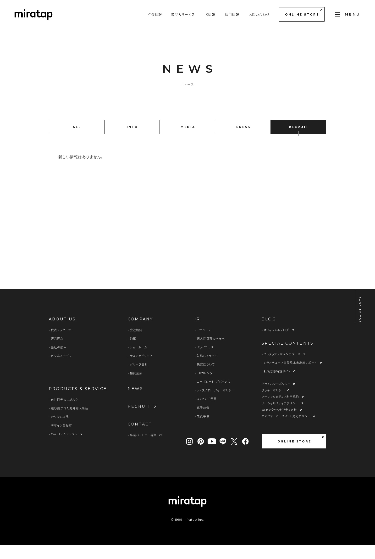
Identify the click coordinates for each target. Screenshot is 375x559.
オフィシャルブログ (276, 344)
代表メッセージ (61, 344)
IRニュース (204, 344)
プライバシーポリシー (276, 398)
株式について (206, 379)
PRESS (243, 127)
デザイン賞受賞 (61, 440)
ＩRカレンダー (206, 387)
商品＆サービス (183, 14)
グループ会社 (139, 379)
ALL (77, 127)
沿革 (133, 353)
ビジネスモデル (61, 370)
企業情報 (155, 14)
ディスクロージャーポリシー (216, 404)
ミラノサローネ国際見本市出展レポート (290, 377)
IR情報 (209, 14)
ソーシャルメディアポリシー (280, 417)
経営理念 (57, 353)
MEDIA (188, 127)
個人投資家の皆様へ (211, 353)
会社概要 (136, 344)
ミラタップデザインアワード (282, 368)
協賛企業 (136, 387)
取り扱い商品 (60, 431)
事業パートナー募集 (143, 449)
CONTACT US (228, 256)
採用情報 (232, 14)
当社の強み (58, 361)
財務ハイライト (207, 370)
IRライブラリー (206, 361)
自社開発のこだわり (64, 414)
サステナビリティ (141, 370)
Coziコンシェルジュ (64, 448)
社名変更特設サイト (277, 386)
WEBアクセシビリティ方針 (279, 424)
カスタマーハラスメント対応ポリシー (286, 430)
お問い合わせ (259, 14)
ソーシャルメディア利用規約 (280, 411)
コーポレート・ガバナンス (213, 396)
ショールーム (138, 361)
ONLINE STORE (303, 12)
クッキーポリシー (273, 404)
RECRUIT (299, 127)
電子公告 (203, 422)
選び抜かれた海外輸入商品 (69, 422)
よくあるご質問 (207, 413)
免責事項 (203, 430)
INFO (132, 127)
